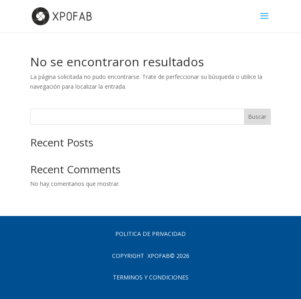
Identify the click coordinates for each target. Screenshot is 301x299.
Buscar (257, 116)
